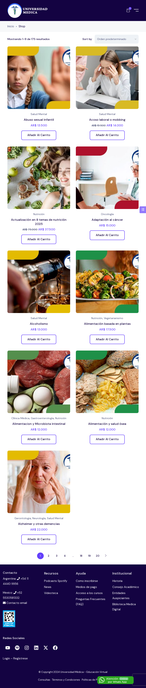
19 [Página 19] (89, 555)
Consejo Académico (125, 587)
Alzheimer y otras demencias (39, 524)
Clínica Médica (20, 418)
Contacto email (16, 603)
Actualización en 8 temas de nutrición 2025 (39, 222)
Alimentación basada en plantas (107, 324)
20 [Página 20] (97, 555)
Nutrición (38, 214)
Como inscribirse (87, 581)
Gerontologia (22, 518)
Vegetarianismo (113, 318)
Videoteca (51, 593)
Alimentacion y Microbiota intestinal (38, 424)
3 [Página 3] (56, 555)
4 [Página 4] (65, 555)
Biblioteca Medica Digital (124, 606)
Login (7, 658)
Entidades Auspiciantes (120, 595)
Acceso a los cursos (89, 593)
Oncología (107, 214)
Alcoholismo (39, 324)
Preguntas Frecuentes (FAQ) (90, 601)
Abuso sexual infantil (39, 120)
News (47, 587)
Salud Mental (39, 114)
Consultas (44, 679)
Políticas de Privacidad (95, 679)
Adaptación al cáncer (107, 220)
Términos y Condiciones (66, 679)
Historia (117, 581)
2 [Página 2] (48, 555)
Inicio (10, 26)
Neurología (39, 518)
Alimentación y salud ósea (107, 424)
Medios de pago (86, 587)
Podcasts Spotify (55, 581)
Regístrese (20, 658)
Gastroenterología (42, 418)
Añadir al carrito (38, 135)
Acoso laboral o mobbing (107, 120)
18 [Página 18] (81, 555)
